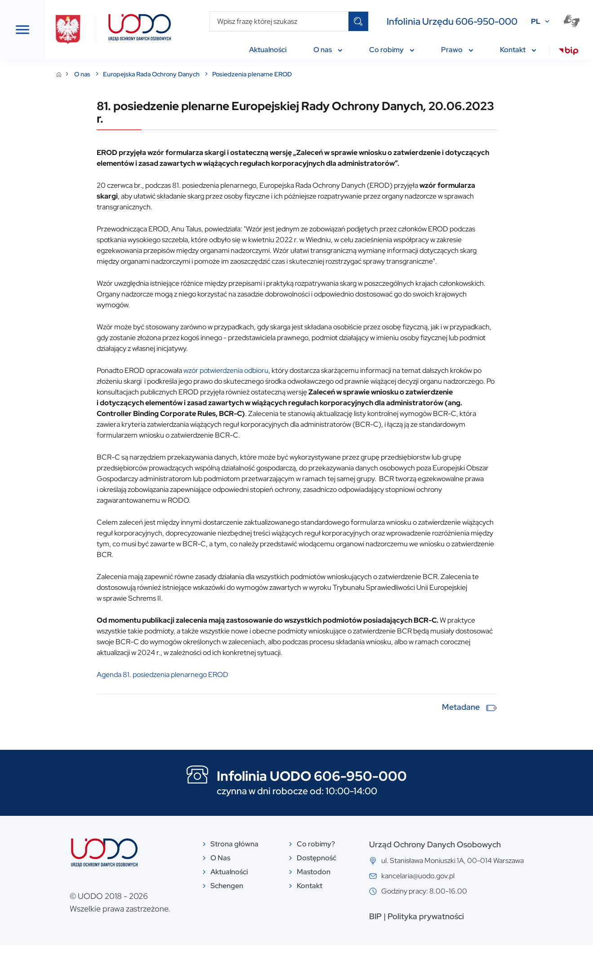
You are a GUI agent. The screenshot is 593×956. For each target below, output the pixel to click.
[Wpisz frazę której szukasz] (279, 21)
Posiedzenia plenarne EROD (337, 74)
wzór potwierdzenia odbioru (311, 381)
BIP (431, 927)
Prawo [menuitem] (457, 49)
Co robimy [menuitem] (391, 49)
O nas (168, 74)
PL (535, 21)
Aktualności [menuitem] (267, 49)
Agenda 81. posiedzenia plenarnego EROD (248, 685)
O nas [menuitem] (327, 49)
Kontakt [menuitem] (518, 49)
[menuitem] (568, 52)
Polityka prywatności (481, 927)
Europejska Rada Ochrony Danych (237, 74)
